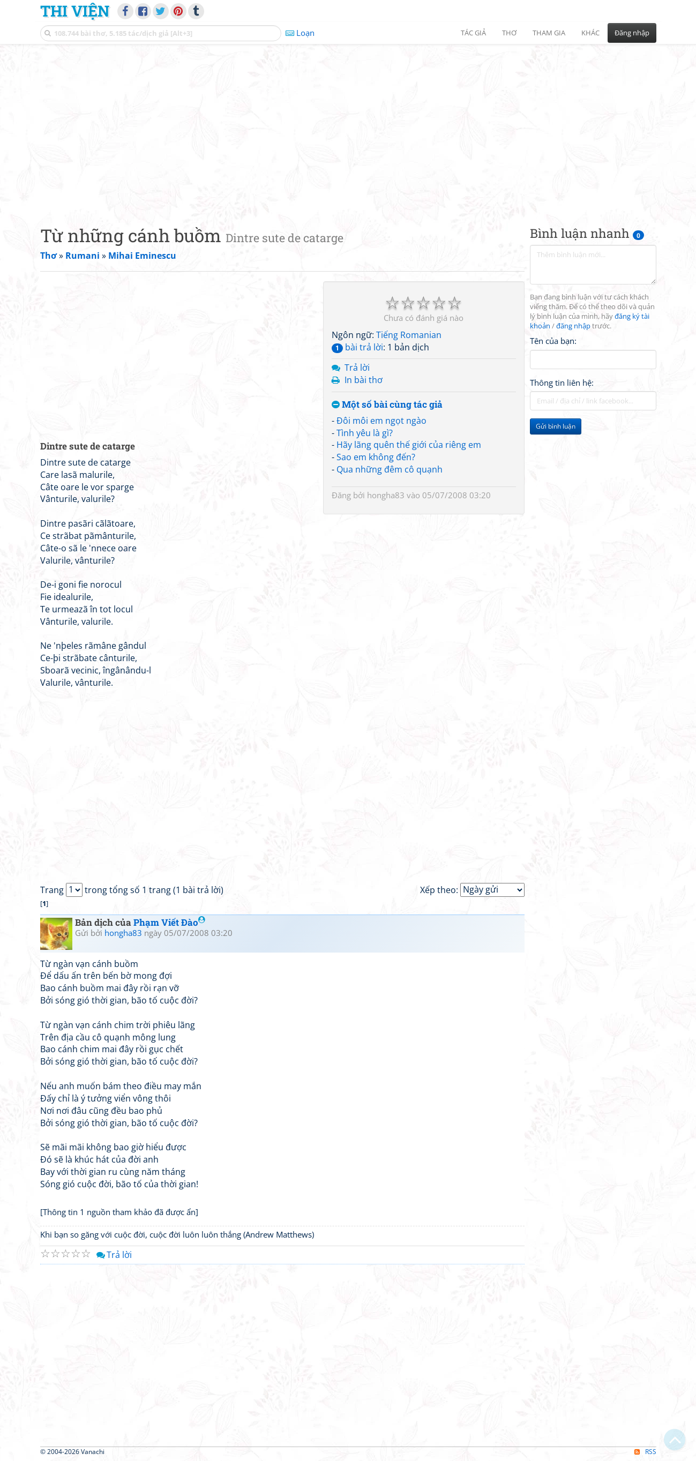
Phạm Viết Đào (169, 922)
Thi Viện (74, 11)
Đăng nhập (632, 33)
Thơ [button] (509, 33)
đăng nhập (573, 326)
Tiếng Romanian (408, 335)
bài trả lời (357, 347)
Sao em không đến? (375, 457)
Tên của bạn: (553, 340)
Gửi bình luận (555, 426)
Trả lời (357, 367)
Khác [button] (590, 33)
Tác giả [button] (473, 33)
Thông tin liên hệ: (562, 382)
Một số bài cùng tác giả (387, 405)
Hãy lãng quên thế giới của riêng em (408, 445)
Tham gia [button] (549, 33)
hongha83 (386, 495)
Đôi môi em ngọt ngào (381, 420)
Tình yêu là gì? (364, 433)
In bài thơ (364, 380)
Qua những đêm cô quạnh (389, 469)
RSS (645, 1451)
